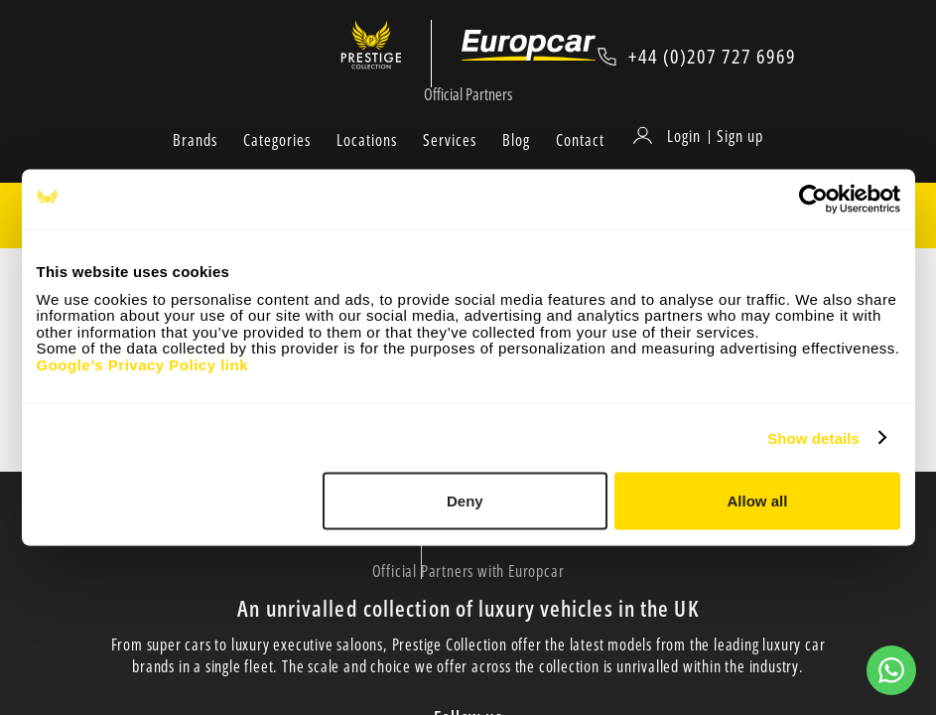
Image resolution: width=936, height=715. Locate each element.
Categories (277, 162)
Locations (366, 162)
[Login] (670, 158)
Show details (813, 437)
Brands (195, 162)
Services (449, 162)
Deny (465, 501)
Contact (580, 162)
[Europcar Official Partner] (532, 56)
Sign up (740, 158)
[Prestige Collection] (386, 55)
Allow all (758, 501)
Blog (516, 162)
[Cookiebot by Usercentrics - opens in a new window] (813, 199)
